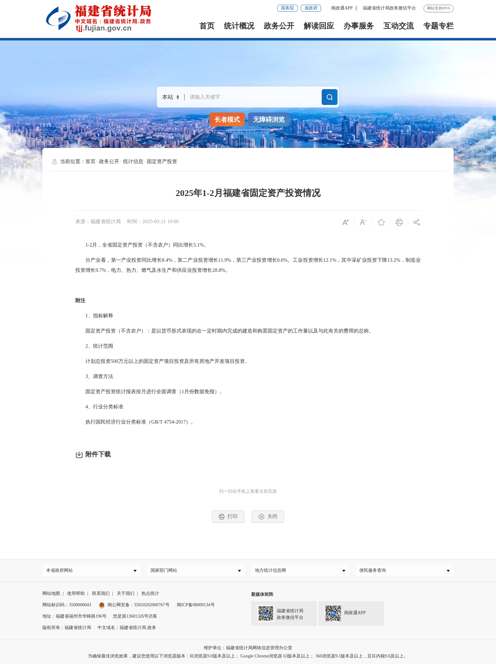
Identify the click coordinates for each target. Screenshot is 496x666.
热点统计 (150, 595)
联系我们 (101, 595)
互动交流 (398, 26)
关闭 (267, 516)
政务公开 (279, 26)
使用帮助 (76, 595)
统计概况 (239, 26)
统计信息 (133, 161)
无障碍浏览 (269, 119)
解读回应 (319, 26)
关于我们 (125, 595)
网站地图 (51, 595)
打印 (228, 516)
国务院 (287, 8)
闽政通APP (342, 8)
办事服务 (359, 26)
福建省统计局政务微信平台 (389, 8)
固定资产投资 (162, 161)
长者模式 (227, 119)
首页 (206, 26)
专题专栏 (438, 26)
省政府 (311, 8)
